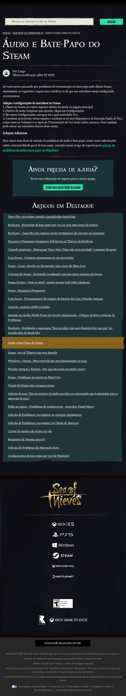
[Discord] (72, 588)
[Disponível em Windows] (63, 545)
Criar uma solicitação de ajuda (63, 187)
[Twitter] (44, 588)
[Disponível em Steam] (63, 556)
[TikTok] (80, 588)
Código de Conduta (101, 686)
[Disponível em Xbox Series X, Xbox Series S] (63, 524)
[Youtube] (62, 588)
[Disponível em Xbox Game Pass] (63, 566)
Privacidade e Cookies (78, 686)
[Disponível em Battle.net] (63, 577)
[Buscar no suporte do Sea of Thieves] (49, 22)
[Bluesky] (87, 588)
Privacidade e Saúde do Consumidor (74, 690)
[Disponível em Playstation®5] (63, 535)
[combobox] (49, 22)
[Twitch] (52, 588)
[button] (63, 643)
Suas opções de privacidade (33, 686)
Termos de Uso (57, 686)
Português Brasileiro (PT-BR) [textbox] (62, 643)
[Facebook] (37, 588)
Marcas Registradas (43, 690)
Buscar (111, 22)
